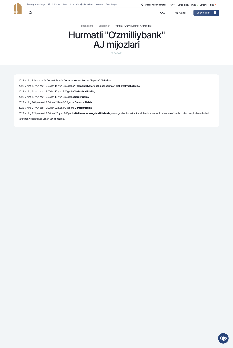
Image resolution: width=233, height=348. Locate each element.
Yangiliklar (104, 25)
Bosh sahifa (87, 25)
